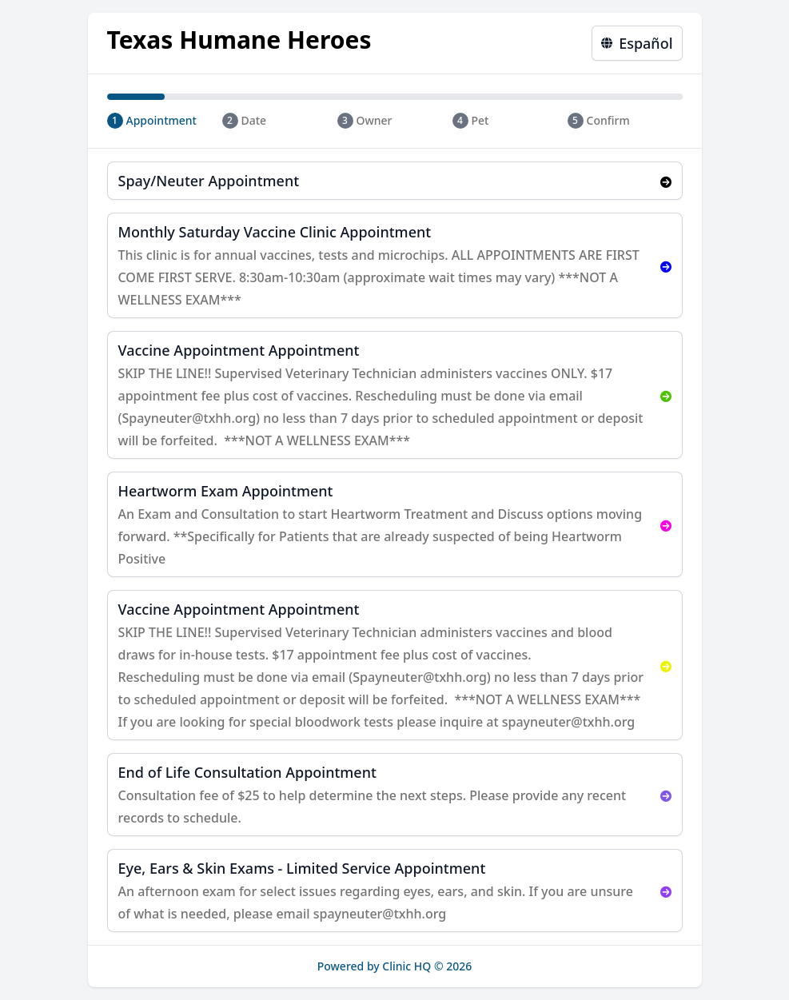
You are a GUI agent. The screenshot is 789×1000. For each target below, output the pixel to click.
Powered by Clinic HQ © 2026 (394, 966)
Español (636, 43)
